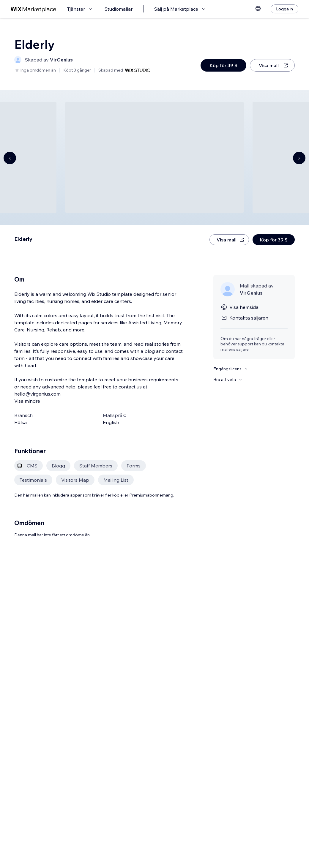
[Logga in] (284, 8)
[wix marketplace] (33, 9)
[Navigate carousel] (10, 158)
